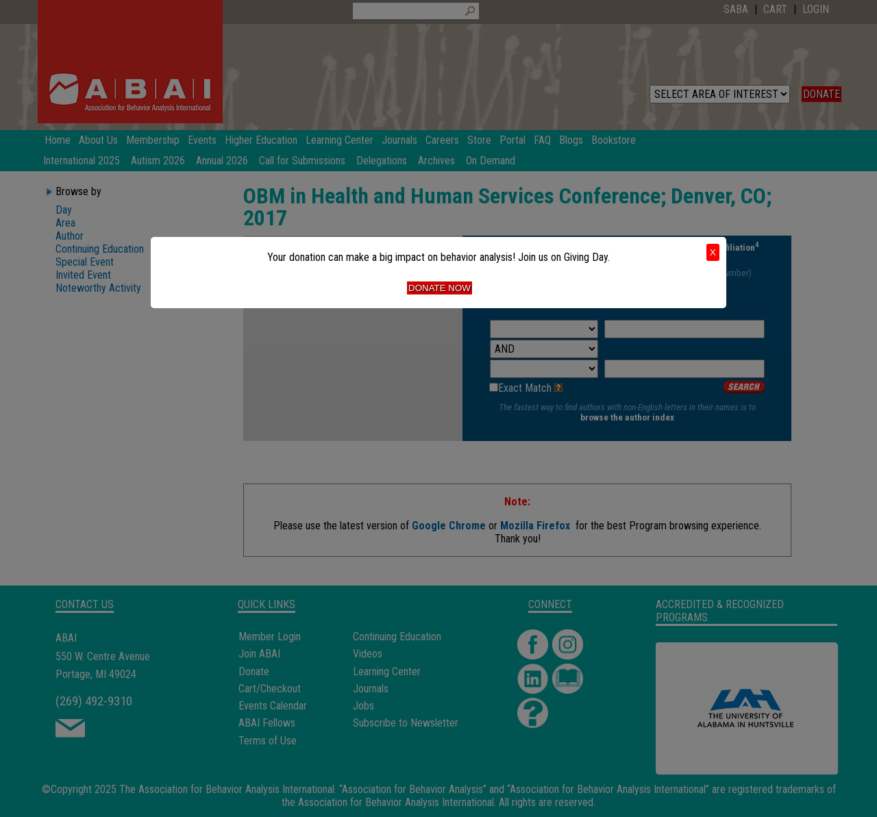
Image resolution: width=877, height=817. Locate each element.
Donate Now (439, 288)
